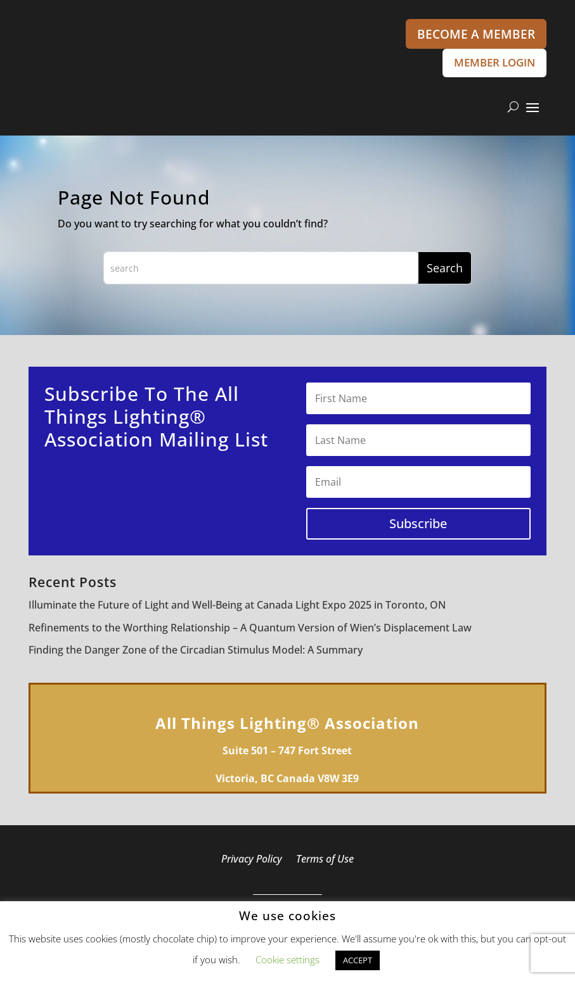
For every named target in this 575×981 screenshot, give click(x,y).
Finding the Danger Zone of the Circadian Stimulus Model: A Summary (196, 652)
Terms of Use (325, 862)
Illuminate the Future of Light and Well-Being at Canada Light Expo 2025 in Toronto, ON (237, 608)
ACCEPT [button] (357, 960)
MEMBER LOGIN (488, 64)
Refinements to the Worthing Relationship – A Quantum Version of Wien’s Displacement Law (250, 630)
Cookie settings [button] (287, 959)
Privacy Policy (251, 862)
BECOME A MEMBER (476, 34)
